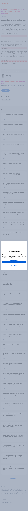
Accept (14, 262)
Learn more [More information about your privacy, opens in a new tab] (13, 257)
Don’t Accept (14, 265)
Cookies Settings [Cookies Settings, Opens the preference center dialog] (14, 260)
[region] (14, 255)
